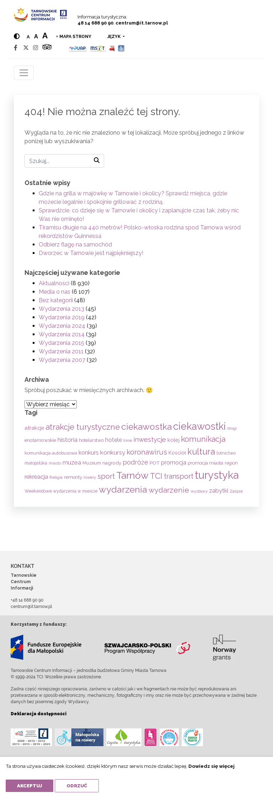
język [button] (114, 36)
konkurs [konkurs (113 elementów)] (89, 452)
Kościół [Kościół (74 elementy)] (177, 453)
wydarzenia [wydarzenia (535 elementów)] (123, 489)
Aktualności (54, 283)
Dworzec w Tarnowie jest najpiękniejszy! (91, 253)
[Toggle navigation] (24, 73)
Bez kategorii (56, 300)
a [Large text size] (45, 35)
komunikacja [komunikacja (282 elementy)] (203, 439)
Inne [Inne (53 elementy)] (127, 440)
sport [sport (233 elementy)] (106, 476)
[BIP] (112, 47)
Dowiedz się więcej (211, 766)
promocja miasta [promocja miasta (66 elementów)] (205, 463)
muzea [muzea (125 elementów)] (72, 462)
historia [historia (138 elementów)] (67, 439)
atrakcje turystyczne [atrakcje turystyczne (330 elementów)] (83, 426)
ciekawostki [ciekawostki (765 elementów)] (199, 426)
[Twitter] (26, 47)
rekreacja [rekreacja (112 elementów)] (36, 476)
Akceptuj (29, 785)
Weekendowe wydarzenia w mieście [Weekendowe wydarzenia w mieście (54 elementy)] (61, 491)
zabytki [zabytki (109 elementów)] (218, 490)
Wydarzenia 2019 (62, 317)
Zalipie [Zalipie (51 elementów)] (236, 491)
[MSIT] (98, 47)
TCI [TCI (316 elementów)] (156, 476)
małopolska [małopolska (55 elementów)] (36, 463)
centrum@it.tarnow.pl (142, 23)
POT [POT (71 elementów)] (155, 463)
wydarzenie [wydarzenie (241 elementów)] (169, 490)
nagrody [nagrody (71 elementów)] (111, 463)
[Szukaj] (64, 161)
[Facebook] (15, 47)
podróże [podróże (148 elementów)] (135, 462)
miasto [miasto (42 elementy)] (55, 463)
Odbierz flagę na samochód (75, 244)
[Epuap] (78, 47)
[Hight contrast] (17, 36)
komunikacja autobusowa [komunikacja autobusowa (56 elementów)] (51, 453)
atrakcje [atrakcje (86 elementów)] (34, 428)
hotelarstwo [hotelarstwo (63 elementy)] (91, 440)
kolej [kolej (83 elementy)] (173, 440)
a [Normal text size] (28, 36)
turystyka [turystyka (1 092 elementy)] (217, 475)
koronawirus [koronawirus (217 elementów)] (147, 452)
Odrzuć (76, 785)
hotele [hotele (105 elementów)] (113, 439)
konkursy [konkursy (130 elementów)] (112, 452)
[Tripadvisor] (47, 47)
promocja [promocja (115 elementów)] (173, 462)
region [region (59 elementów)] (231, 463)
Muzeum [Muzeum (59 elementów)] (91, 463)
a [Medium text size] (36, 36)
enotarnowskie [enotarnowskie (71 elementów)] (40, 440)
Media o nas (54, 291)
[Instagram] (35, 47)
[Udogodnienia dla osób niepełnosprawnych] (121, 47)
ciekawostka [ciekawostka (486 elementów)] (146, 427)
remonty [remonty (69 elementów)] (73, 477)
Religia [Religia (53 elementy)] (56, 477)
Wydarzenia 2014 (62, 334)
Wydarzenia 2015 (61, 343)
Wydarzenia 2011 (61, 351)
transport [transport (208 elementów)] (178, 476)
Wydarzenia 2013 (61, 308)
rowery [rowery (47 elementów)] (90, 477)
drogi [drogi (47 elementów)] (232, 428)
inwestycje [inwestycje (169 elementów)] (149, 439)
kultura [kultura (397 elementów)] (201, 451)
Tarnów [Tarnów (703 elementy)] (132, 475)
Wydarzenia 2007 (62, 360)
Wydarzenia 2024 (62, 325)
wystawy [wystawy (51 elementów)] (199, 491)
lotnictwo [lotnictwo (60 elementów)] (226, 453)
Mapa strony (75, 36)
